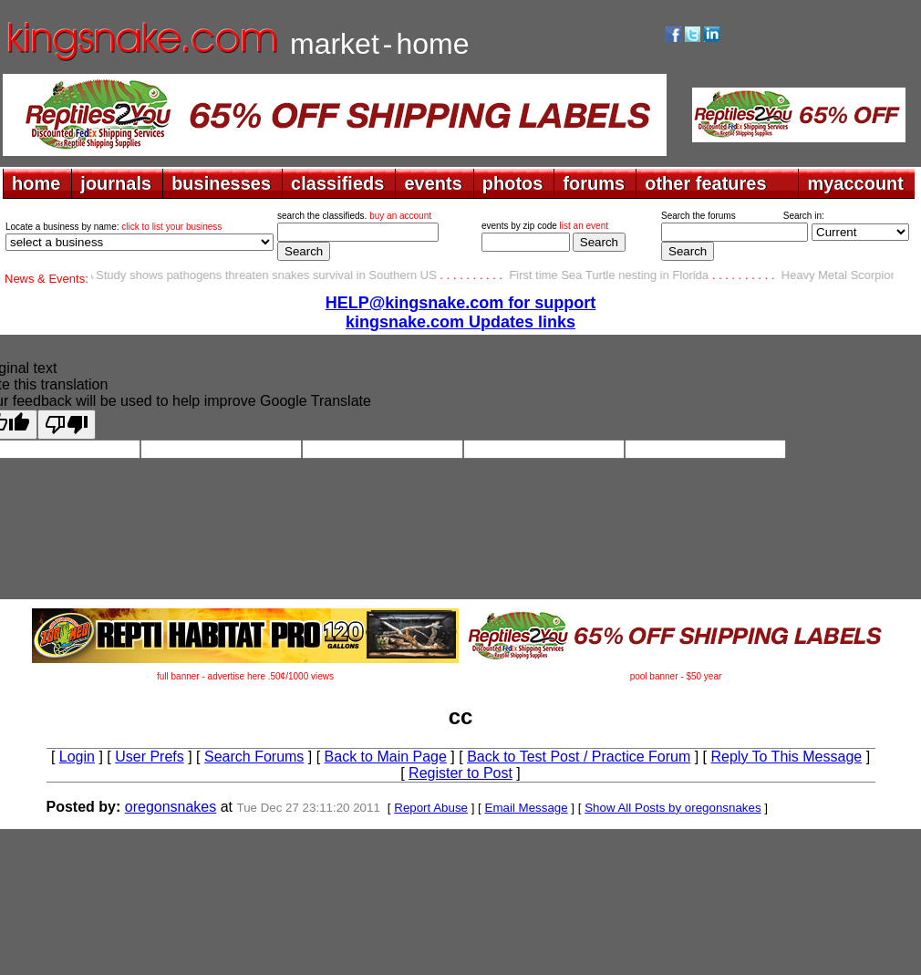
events (432, 183)
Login (77, 756)
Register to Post (460, 773)
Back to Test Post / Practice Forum (578, 756)
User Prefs (149, 756)
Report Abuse (431, 807)
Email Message (526, 807)
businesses (221, 183)
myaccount (855, 183)
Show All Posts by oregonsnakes (673, 807)
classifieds (337, 183)
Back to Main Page (386, 756)
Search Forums (254, 756)
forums (594, 183)
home (36, 183)
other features (705, 183)
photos (512, 183)
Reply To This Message (786, 756)
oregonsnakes (171, 806)
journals (115, 183)
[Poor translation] (66, 425)
